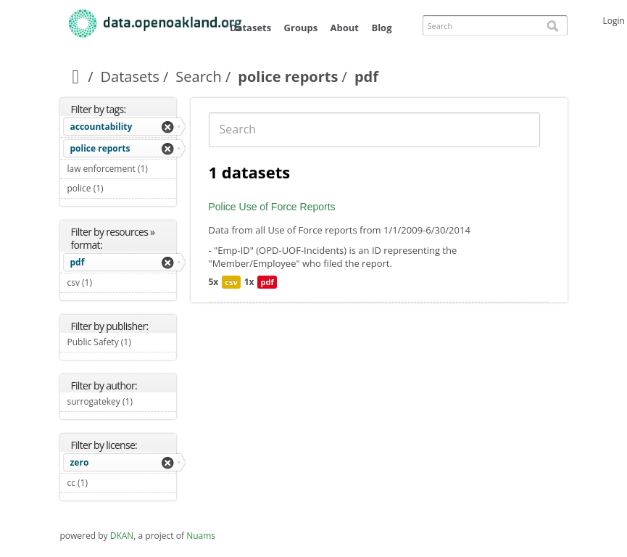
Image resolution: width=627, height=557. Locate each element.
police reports (288, 76)
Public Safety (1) (121, 344)
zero (79, 462)
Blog (381, 27)
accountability (101, 126)
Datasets (250, 27)
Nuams (200, 535)
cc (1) (105, 482)
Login (614, 21)
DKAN (122, 535)
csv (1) (109, 282)
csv (231, 281)
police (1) (120, 188)
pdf (77, 262)
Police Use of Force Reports (272, 207)
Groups (301, 27)
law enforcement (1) (121, 170)
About (345, 27)
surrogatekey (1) (121, 403)
